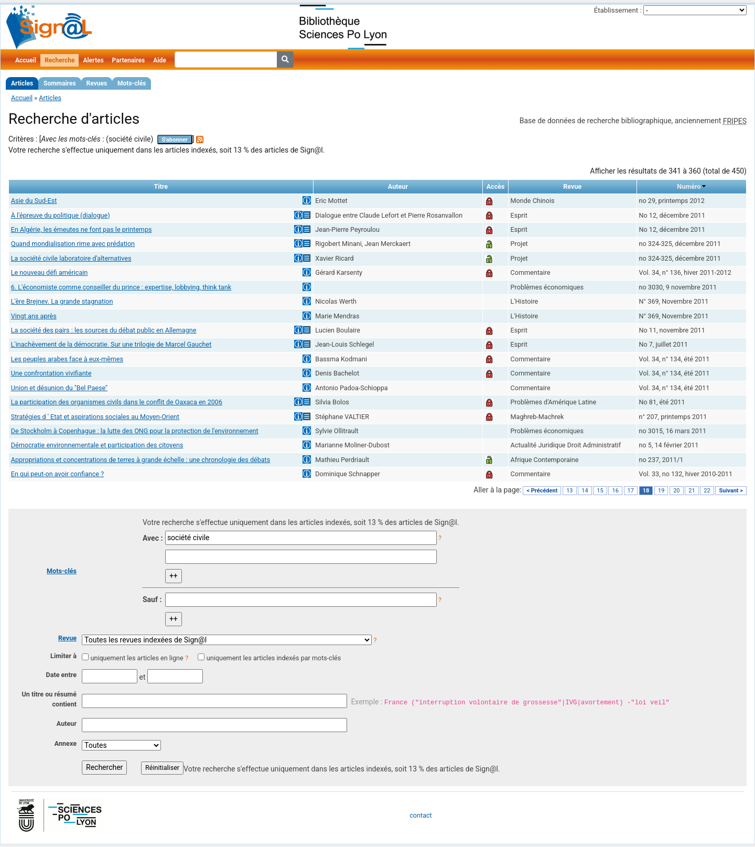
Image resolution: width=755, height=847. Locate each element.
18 (646, 490)
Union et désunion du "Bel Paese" (59, 388)
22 (707, 490)
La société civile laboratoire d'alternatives (71, 258)
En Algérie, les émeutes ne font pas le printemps (81, 229)
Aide (159, 60)
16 (615, 490)
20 (676, 490)
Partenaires (128, 60)
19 (661, 490)
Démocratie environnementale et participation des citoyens (97, 445)
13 (569, 490)
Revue (67, 638)
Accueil (25, 60)
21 (691, 490)
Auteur (67, 723)
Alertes (93, 60)
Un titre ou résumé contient (49, 699)
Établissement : (618, 10)
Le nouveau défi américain (49, 272)
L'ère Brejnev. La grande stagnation (62, 301)
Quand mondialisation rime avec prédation (73, 244)
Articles (22, 83)
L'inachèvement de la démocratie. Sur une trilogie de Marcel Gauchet (111, 344)
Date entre (61, 675)
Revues (97, 83)
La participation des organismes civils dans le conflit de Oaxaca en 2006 (116, 402)
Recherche (59, 60)
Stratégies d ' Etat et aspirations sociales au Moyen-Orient (95, 417)
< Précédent (541, 490)
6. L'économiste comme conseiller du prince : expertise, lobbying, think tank (121, 287)
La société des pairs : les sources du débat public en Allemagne (104, 330)
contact (420, 815)
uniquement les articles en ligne (136, 658)
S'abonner (174, 139)
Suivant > (731, 490)
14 (584, 490)
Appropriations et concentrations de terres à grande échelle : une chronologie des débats (140, 460)
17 (631, 490)
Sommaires (60, 83)
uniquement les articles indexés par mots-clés (274, 658)
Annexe (66, 743)
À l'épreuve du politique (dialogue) (60, 215)
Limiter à (63, 656)
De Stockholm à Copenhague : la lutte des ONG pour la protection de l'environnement (134, 431)
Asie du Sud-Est (34, 201)
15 (600, 490)
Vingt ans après (34, 316)
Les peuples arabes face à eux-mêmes (67, 359)
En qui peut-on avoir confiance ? (57, 474)
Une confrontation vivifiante (51, 373)
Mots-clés (131, 83)
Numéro (688, 186)
